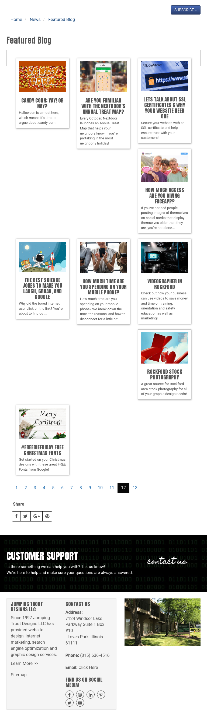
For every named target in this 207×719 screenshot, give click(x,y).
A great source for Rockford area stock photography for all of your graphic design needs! (164, 364)
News (166, 24)
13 (135, 487)
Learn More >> (24, 663)
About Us (52, 24)
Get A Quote (108, 24)
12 (123, 487)
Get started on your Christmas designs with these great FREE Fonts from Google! (42, 439)
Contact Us (187, 24)
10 (100, 487)
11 (111, 487)
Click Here (88, 667)
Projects (133, 24)
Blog (151, 24)
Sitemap (19, 674)
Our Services (79, 24)
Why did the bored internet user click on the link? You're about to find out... (42, 278)
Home (33, 24)
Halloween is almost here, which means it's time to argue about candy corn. (42, 93)
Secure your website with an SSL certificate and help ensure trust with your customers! (164, 100)
